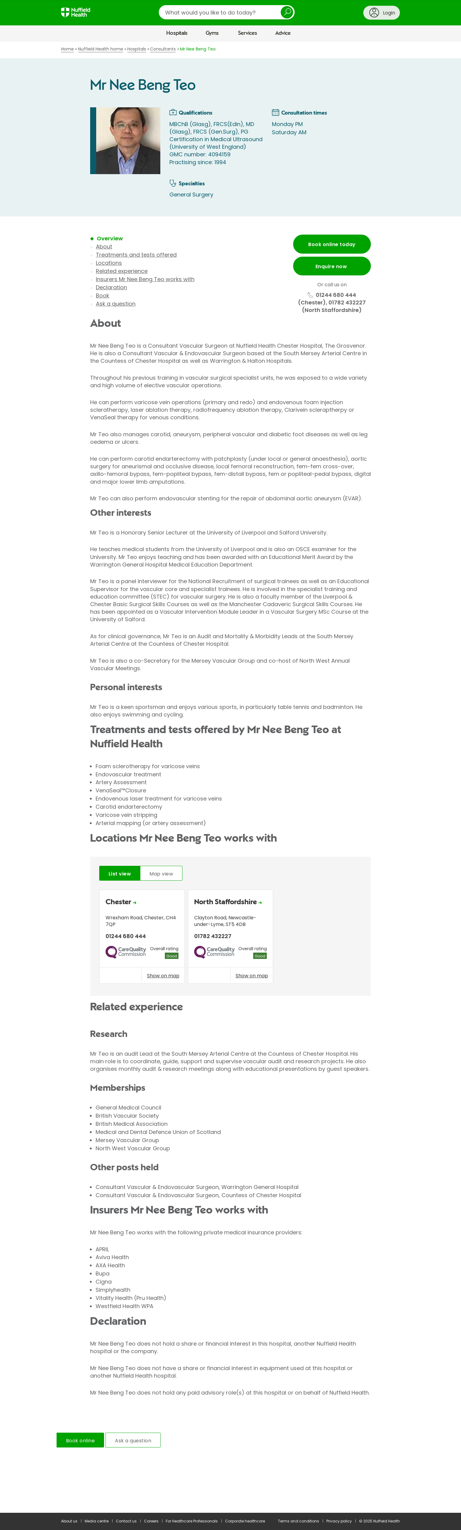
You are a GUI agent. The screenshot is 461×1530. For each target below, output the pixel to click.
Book (102, 295)
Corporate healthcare (245, 1521)
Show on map (163, 975)
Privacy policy (339, 1521)
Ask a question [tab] (133, 1440)
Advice (283, 33)
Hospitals (177, 33)
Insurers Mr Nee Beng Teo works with (145, 279)
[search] (227, 12)
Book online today (331, 244)
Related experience (122, 271)
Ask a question (116, 303)
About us (69, 1521)
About (104, 246)
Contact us (126, 1521)
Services (247, 33)
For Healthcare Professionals (192, 1521)
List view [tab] (120, 873)
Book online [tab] (80, 1440)
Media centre (97, 1521)
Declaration (111, 287)
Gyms (212, 33)
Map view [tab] (161, 873)
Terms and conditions (298, 1521)
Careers (151, 1521)
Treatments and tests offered (136, 254)
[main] (230, 777)
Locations (109, 263)
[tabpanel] (230, 938)
